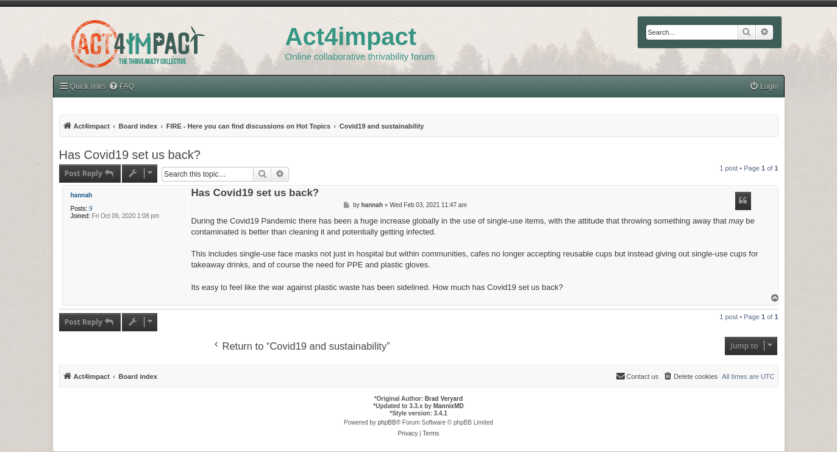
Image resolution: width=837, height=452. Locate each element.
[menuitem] (763, 87)
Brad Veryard (444, 398)
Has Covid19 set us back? (130, 154)
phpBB (387, 422)
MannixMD (448, 406)
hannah (82, 195)
